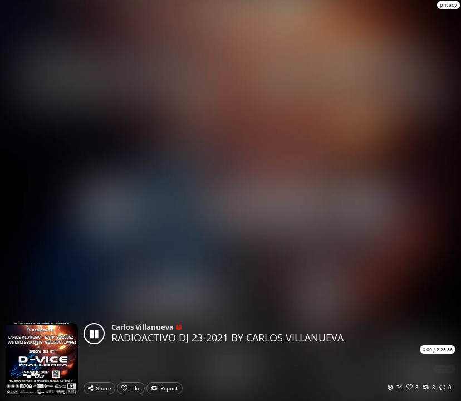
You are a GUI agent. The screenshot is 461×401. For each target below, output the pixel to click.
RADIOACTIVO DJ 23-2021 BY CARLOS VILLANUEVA (227, 337)
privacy (448, 4)
